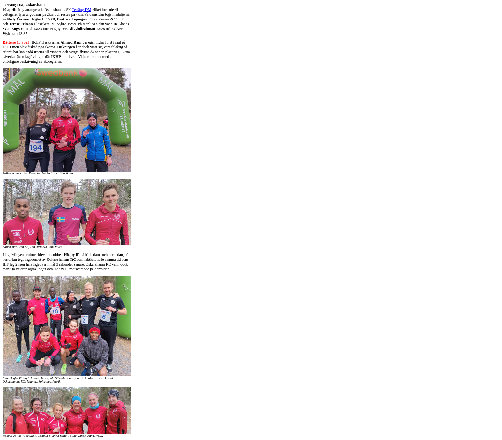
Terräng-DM (81, 9)
